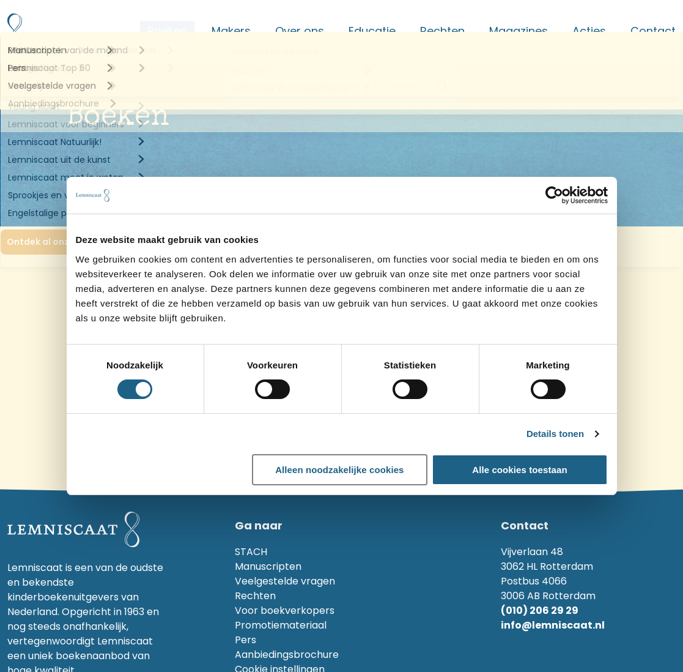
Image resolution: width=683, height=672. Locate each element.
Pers (245, 640)
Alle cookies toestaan (519, 470)
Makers (231, 31)
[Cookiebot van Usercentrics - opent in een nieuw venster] (554, 195)
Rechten (442, 31)
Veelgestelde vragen (285, 581)
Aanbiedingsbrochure (287, 655)
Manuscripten (268, 566)
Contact (653, 31)
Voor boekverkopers (284, 610)
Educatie (372, 31)
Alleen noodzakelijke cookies (339, 470)
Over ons (299, 31)
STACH (251, 552)
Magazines (518, 31)
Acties (589, 31)
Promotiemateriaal (281, 625)
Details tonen (555, 433)
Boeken (167, 31)
